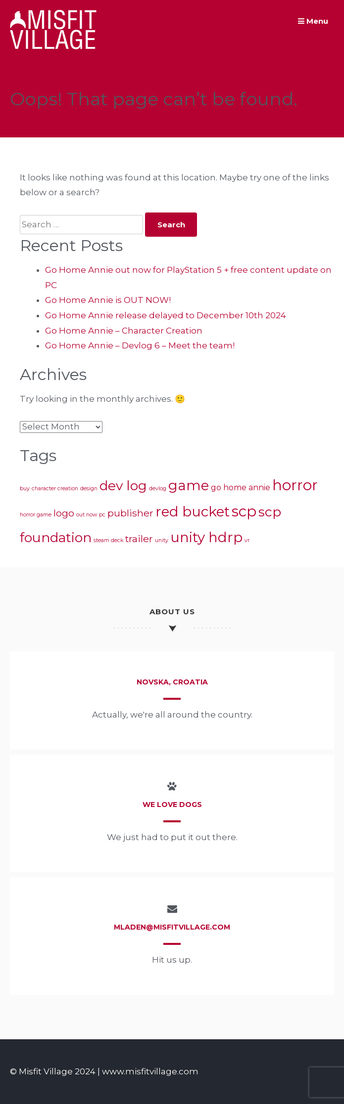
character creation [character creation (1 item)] (55, 488)
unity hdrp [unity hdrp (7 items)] (206, 537)
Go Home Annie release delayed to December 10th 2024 (165, 315)
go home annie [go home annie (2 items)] (240, 487)
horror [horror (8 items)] (295, 485)
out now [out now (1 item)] (86, 514)
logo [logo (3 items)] (63, 513)
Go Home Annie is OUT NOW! (108, 300)
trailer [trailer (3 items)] (139, 539)
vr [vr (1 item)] (247, 540)
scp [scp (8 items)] (244, 511)
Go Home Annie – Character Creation (123, 331)
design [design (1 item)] (89, 488)
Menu (313, 21)
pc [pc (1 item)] (102, 514)
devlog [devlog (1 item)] (157, 488)
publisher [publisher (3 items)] (130, 513)
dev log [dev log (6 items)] (123, 485)
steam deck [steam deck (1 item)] (108, 540)
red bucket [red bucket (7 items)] (192, 511)
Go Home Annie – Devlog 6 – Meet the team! (140, 345)
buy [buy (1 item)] (25, 488)
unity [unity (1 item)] (161, 540)
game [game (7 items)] (188, 485)
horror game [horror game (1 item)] (35, 514)
